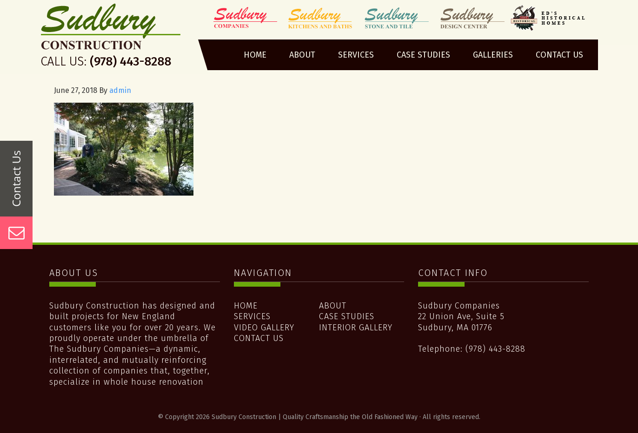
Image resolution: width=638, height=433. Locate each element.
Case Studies (346, 316)
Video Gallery (264, 327)
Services (252, 316)
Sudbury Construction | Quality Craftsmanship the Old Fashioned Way (111, 38)
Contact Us (259, 338)
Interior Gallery (355, 327)
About (332, 306)
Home (246, 306)
